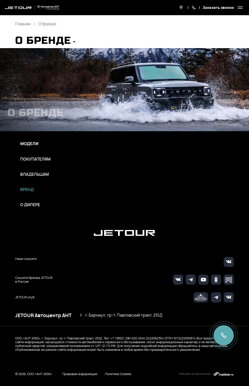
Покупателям (35, 159)
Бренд (27, 189)
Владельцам (34, 174)
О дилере (30, 204)
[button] (45, 42)
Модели (29, 143)
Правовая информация (79, 374)
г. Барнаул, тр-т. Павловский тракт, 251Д (123, 315)
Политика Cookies (118, 374)
